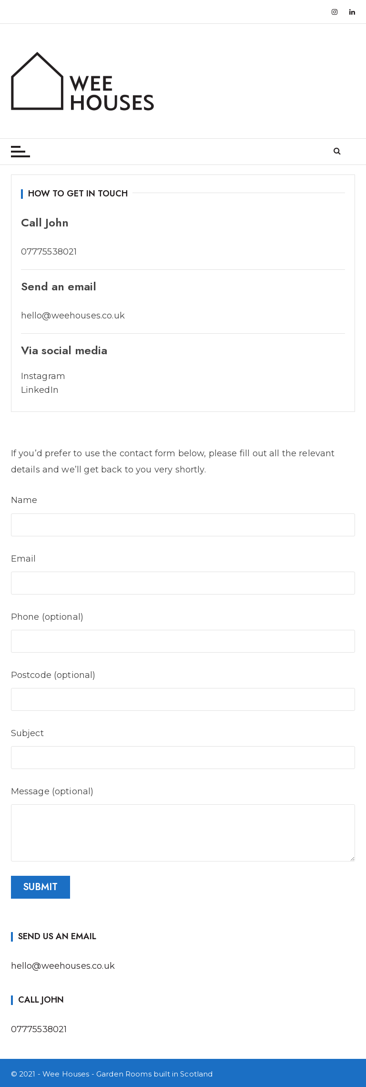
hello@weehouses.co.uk (63, 966)
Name (183, 511)
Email (183, 569)
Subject (183, 744)
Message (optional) (183, 799)
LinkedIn (40, 390)
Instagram (43, 376)
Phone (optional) (183, 628)
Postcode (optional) (183, 686)
